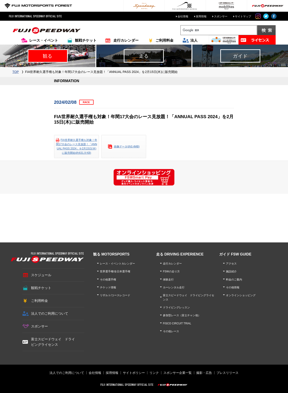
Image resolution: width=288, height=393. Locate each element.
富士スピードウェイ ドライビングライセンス (53, 341)
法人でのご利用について (49, 313)
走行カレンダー (126, 40)
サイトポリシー (134, 373)
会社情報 (183, 16)
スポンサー (220, 16)
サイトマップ (243, 16)
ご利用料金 (164, 40)
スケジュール (41, 275)
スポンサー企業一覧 (177, 373)
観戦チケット (86, 40)
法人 (194, 40)
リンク (154, 373)
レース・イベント (43, 40)
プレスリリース (227, 373)
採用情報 (201, 16)
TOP (15, 72)
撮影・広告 (204, 373)
